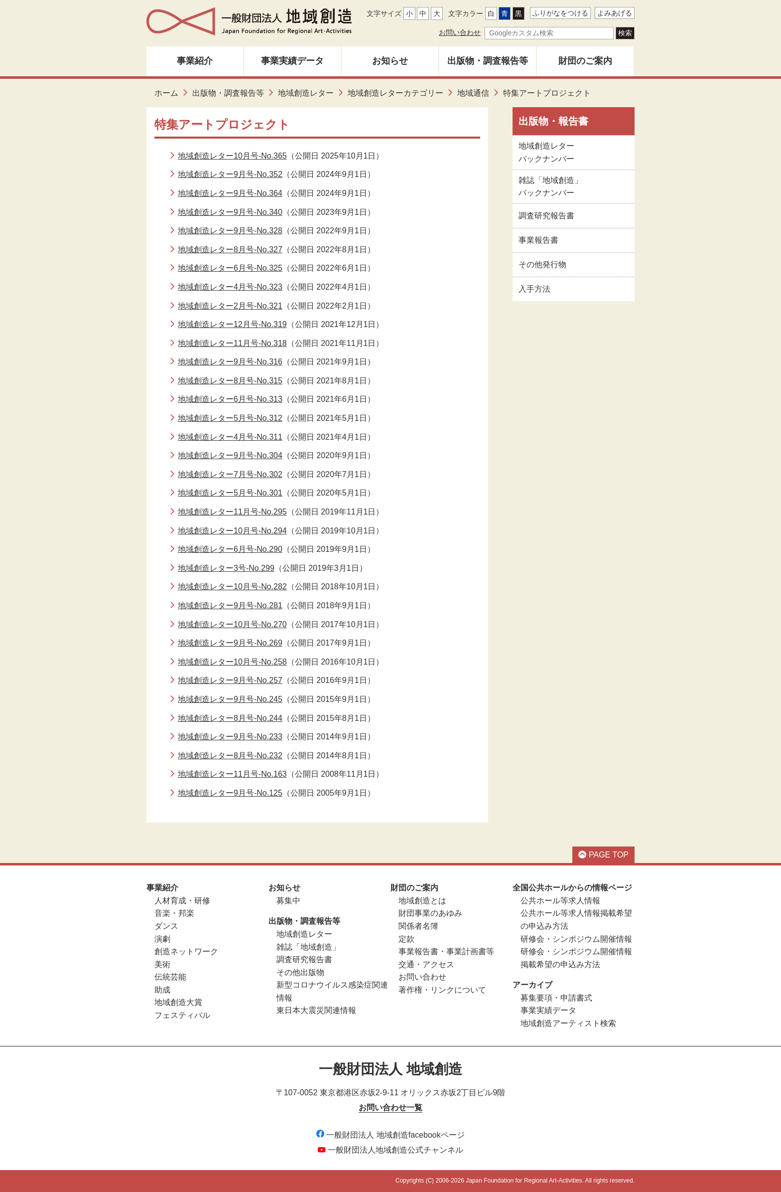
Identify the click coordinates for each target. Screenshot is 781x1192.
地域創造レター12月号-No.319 (232, 324)
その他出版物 (300, 972)
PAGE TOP (603, 855)
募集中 (288, 900)
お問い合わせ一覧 (390, 1107)
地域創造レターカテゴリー (395, 93)
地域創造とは (422, 900)
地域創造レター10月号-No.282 (232, 586)
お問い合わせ (460, 32)
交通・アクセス (426, 964)
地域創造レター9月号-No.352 (230, 174)
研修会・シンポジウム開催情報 (576, 939)
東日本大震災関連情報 (316, 1010)
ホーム (166, 93)
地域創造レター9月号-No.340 (230, 212)
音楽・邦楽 (174, 913)
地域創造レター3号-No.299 (226, 568)
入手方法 (534, 289)
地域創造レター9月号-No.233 (230, 736)
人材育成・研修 (182, 900)
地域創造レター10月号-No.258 (232, 662)
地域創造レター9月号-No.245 (230, 699)
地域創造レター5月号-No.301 (230, 493)
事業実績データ (292, 61)
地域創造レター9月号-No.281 (230, 605)
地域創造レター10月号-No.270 (232, 624)
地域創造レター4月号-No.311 (230, 437)
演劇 (162, 939)
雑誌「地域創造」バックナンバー (550, 186)
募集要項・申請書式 (556, 998)
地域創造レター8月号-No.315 (230, 380)
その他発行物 (542, 264)
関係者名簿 (418, 926)
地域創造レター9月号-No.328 (230, 230)
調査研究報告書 (546, 215)
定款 (406, 939)
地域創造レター (306, 93)
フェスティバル (182, 1015)
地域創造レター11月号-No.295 (232, 512)
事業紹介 (195, 61)
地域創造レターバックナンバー (546, 152)
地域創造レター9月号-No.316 (230, 361)
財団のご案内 (585, 61)
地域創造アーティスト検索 (568, 1023)
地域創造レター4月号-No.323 (230, 287)
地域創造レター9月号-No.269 (230, 643)
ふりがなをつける (560, 13)
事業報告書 (538, 240)
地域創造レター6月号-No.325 (230, 268)
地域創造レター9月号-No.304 (230, 455)
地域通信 (473, 93)
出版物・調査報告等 (487, 61)
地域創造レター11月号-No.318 (232, 343)
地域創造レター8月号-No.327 (230, 249)
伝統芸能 (170, 977)
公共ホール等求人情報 (560, 900)
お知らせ (390, 61)
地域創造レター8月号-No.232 (230, 755)
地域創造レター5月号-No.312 (230, 418)
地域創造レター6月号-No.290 (230, 549)
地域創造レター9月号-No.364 (230, 193)
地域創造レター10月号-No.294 (232, 530)
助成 (162, 990)
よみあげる (614, 13)
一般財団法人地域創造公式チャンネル (390, 1150)
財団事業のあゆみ (430, 913)
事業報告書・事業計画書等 (446, 951)
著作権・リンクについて (442, 990)
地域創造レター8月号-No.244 (230, 718)
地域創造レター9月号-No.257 (230, 680)
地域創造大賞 (178, 1002)
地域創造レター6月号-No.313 (230, 399)
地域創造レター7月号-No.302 (230, 474)
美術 (162, 964)
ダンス (166, 926)
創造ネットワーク (186, 951)
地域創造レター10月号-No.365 (232, 156)
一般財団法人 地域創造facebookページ (390, 1135)
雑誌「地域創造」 (308, 947)
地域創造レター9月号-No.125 (230, 793)
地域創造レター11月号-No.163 (232, 774)
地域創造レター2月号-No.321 (230, 306)
